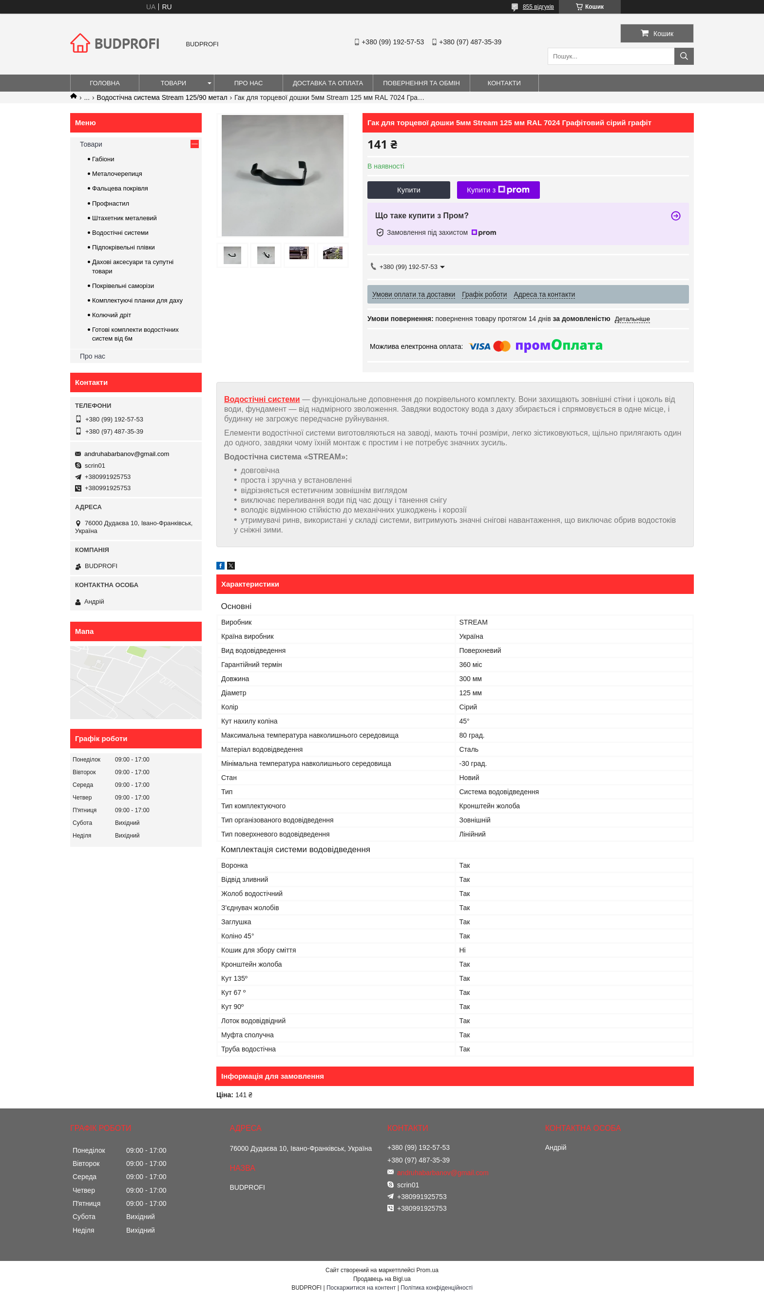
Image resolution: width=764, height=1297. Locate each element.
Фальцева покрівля (120, 188)
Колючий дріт (111, 315)
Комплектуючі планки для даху (137, 300)
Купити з (498, 190)
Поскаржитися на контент (361, 1287)
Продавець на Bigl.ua (382, 1279)
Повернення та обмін (421, 83)
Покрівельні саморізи (123, 285)
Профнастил (110, 203)
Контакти (504, 83)
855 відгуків (538, 6)
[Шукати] (684, 56)
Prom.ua (428, 1270)
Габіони (103, 159)
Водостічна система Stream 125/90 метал (162, 97)
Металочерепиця (117, 173)
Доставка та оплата (328, 83)
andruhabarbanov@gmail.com (126, 454)
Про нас (248, 83)
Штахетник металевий (124, 218)
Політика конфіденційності (437, 1287)
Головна (105, 83)
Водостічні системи (262, 399)
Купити (408, 190)
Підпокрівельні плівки (123, 247)
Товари (173, 83)
